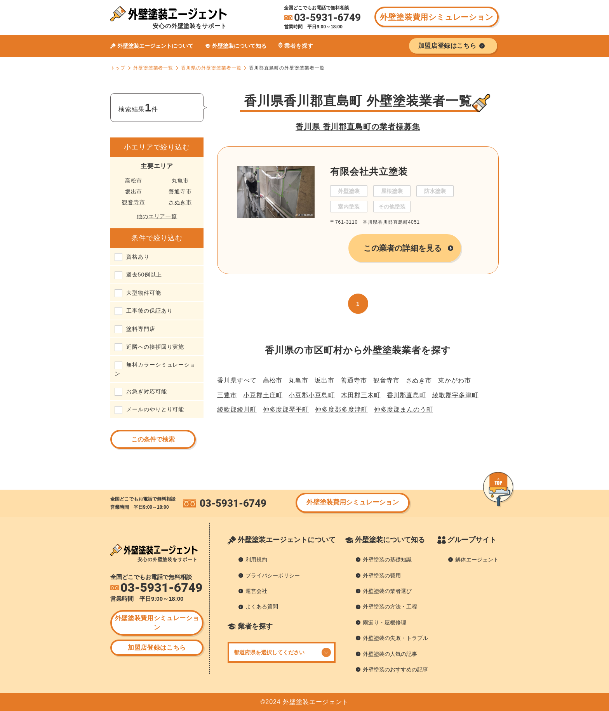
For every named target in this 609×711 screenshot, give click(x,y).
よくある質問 (261, 606)
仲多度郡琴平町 (286, 409)
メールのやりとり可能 (155, 409)
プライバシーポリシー (272, 575)
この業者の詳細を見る (403, 248)
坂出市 (134, 191)
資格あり (138, 257)
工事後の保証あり (149, 311)
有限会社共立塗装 (368, 171)
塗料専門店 (140, 329)
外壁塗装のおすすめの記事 (395, 669)
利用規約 (256, 559)
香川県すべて (237, 380)
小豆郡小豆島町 (312, 395)
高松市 (134, 180)
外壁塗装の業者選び (387, 591)
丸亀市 (180, 180)
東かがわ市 (454, 380)
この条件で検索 (153, 439)
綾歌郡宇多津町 (455, 395)
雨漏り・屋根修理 (384, 622)
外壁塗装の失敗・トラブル (395, 638)
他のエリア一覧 (157, 216)
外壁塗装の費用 (382, 575)
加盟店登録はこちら (157, 647)
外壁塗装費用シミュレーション (436, 17)
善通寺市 (180, 191)
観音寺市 (133, 202)
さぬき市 (180, 202)
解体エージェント (477, 559)
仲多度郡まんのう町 (403, 409)
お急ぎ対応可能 (146, 391)
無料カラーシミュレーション (155, 369)
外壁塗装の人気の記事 (390, 654)
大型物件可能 (143, 293)
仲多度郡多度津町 (341, 409)
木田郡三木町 (361, 395)
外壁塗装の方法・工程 (390, 606)
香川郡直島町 (406, 395)
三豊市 (227, 395)
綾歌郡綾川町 (237, 409)
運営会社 (256, 591)
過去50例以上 (144, 274)
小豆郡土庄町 (263, 395)
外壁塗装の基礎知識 (387, 559)
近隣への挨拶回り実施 (155, 347)
